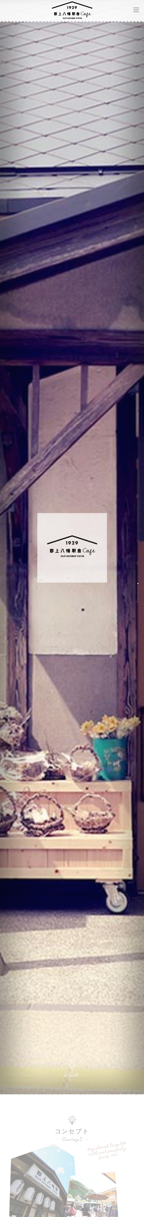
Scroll (72, 1075)
